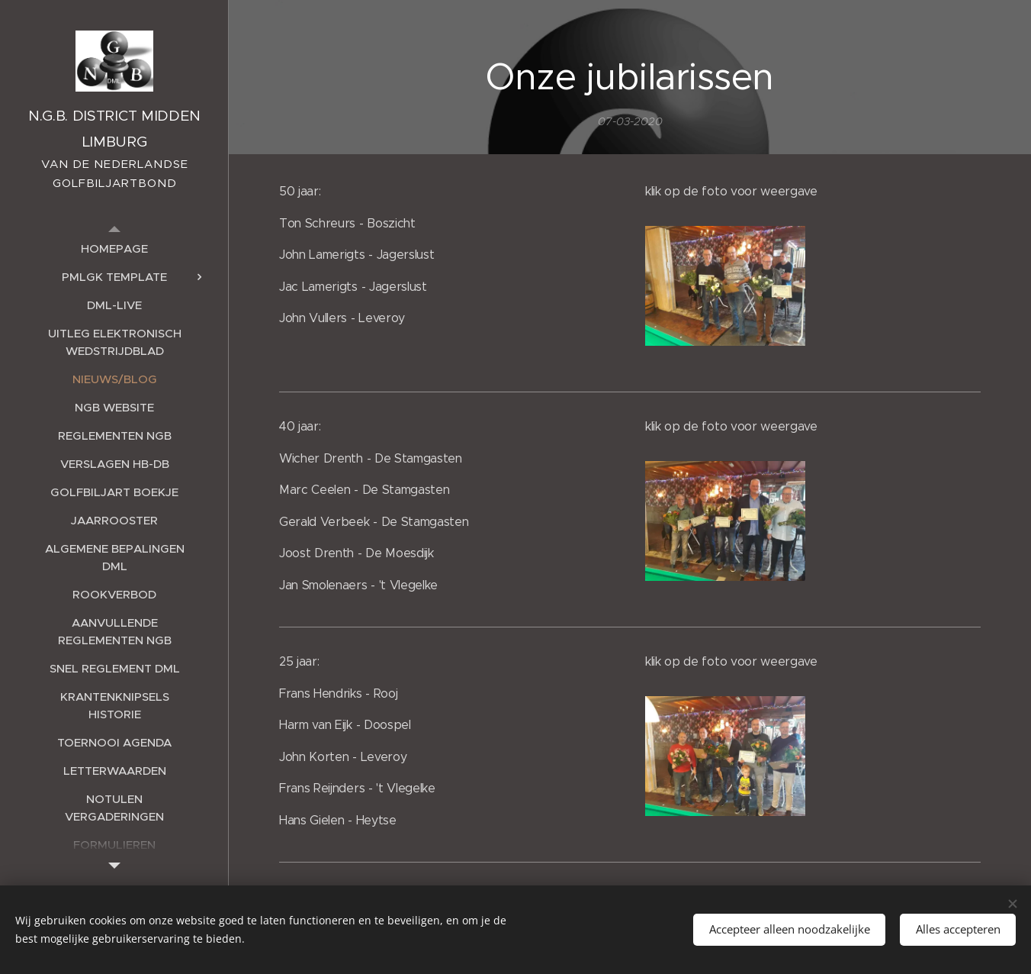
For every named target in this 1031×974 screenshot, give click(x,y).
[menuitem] (114, 248)
